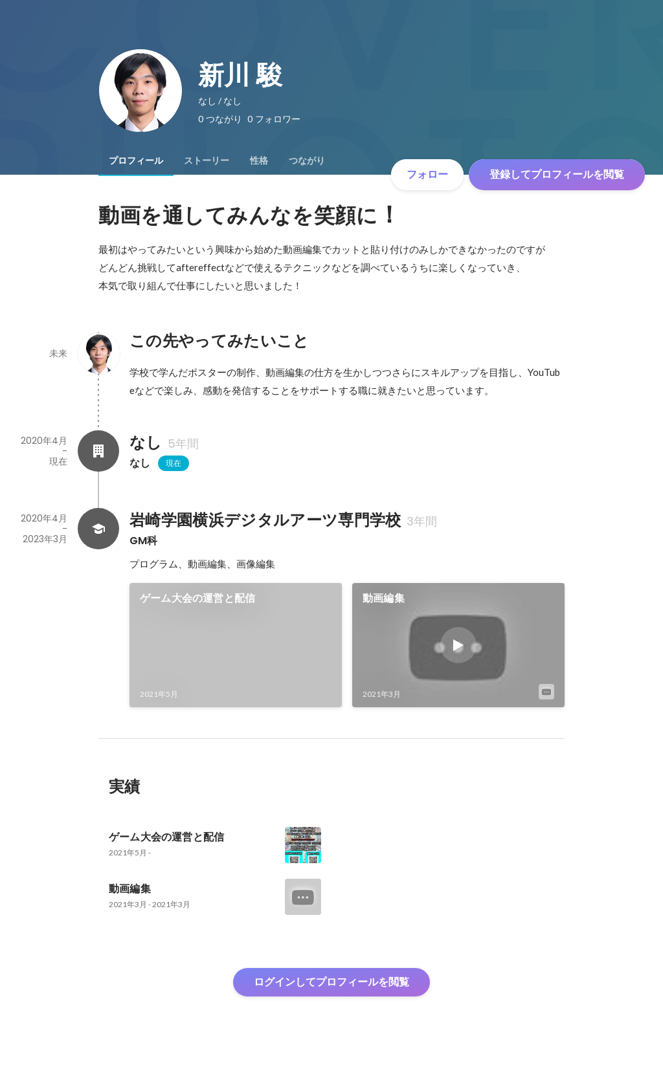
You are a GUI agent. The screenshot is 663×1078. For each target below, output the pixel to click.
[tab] (136, 160)
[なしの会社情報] (98, 451)
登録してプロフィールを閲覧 (556, 174)
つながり (307, 160)
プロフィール (136, 160)
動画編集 (384, 598)
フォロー (427, 174)
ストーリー (206, 160)
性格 (259, 160)
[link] (235, 645)
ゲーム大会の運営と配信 (197, 598)
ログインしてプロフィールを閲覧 (331, 981)
